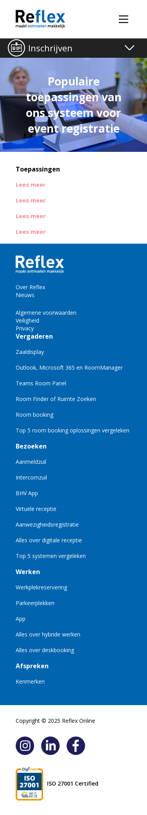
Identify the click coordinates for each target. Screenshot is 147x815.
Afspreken (32, 666)
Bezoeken (31, 446)
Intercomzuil (31, 477)
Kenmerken (30, 681)
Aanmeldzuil (31, 461)
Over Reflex (30, 287)
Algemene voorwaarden (46, 312)
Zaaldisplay (30, 352)
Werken (28, 572)
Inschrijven (50, 48)
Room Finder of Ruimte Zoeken (56, 399)
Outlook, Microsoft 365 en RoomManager (69, 367)
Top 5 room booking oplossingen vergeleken (72, 430)
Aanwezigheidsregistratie (47, 524)
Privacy (25, 328)
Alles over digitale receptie (49, 540)
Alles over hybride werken (48, 634)
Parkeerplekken (35, 603)
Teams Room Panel (41, 383)
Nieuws (25, 295)
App (20, 618)
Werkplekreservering (41, 587)
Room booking (34, 414)
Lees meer (30, 184)
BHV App (27, 493)
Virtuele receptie (36, 508)
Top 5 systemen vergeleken (51, 556)
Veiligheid (27, 320)
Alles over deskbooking (45, 650)
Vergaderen (34, 336)
